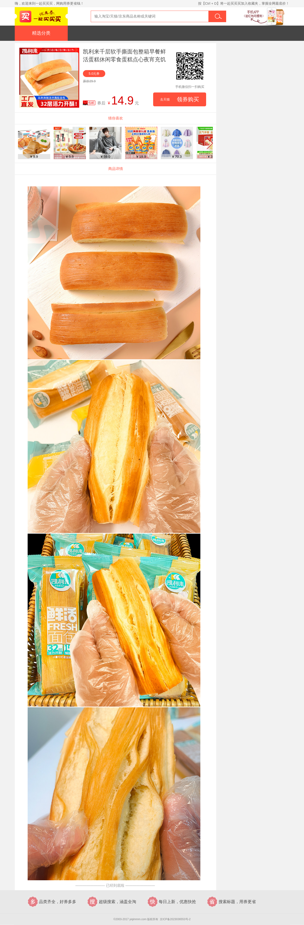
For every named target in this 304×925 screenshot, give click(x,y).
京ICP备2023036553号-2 (175, 919)
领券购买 (179, 99)
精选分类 (41, 33)
